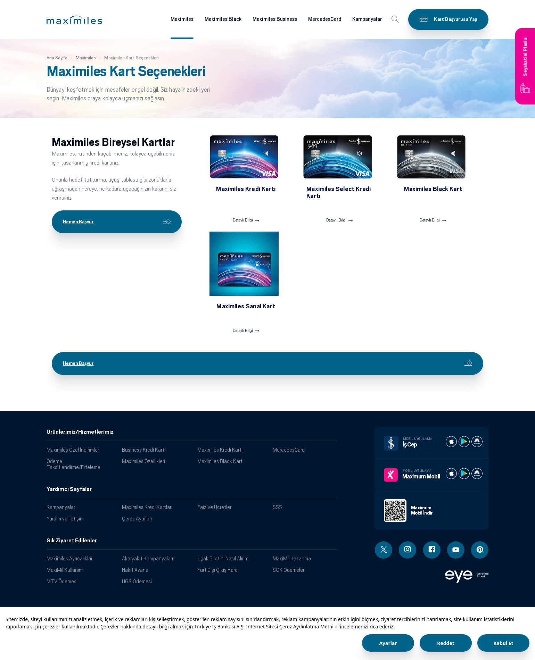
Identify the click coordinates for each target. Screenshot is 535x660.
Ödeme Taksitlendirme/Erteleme (73, 464)
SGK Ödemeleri (289, 570)
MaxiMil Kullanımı (65, 570)
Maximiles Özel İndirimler (73, 450)
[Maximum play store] (464, 473)
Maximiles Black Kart (219, 461)
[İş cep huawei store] (477, 441)
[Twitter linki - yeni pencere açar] (383, 550)
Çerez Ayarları (137, 518)
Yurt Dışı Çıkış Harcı (218, 570)
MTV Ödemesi (62, 581)
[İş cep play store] (464, 441)
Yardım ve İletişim (65, 518)
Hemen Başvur (117, 222)
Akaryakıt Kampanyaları (147, 558)
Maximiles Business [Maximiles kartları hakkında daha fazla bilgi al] (275, 19)
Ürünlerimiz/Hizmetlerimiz (80, 432)
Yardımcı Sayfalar (69, 489)
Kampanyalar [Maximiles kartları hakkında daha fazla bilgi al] (367, 19)
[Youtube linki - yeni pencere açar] (455, 550)
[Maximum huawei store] (477, 473)
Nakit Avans (135, 570)
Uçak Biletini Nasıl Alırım (222, 558)
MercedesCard (289, 450)
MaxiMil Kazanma (292, 558)
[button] (74, 20)
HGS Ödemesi (137, 581)
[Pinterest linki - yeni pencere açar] (479, 550)
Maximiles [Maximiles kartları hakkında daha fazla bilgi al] (182, 19)
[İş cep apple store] (451, 441)
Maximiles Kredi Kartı (219, 450)
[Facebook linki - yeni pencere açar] (432, 550)
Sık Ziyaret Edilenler (72, 540)
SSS (277, 507)
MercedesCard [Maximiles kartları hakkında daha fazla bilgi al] (324, 19)
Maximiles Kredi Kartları (147, 507)
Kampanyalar (61, 507)
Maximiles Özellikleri (143, 461)
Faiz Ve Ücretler (214, 507)
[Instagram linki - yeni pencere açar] (407, 550)
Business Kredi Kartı (143, 450)
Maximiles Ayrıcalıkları (70, 558)
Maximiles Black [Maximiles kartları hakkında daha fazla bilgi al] (223, 19)
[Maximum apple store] (451, 473)
